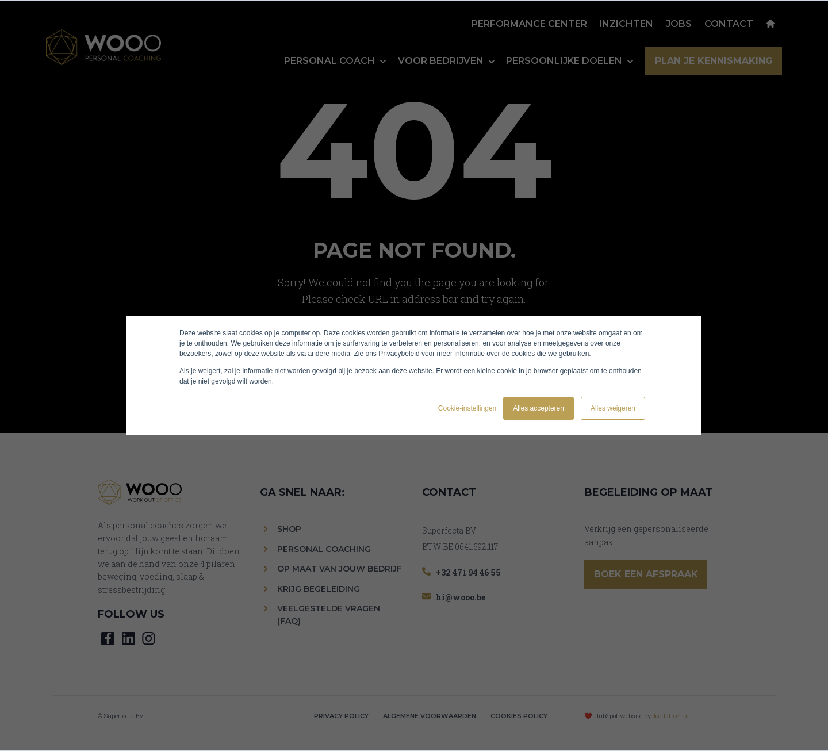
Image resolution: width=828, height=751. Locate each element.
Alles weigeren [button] (613, 408)
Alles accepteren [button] (538, 408)
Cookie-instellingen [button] (467, 408)
